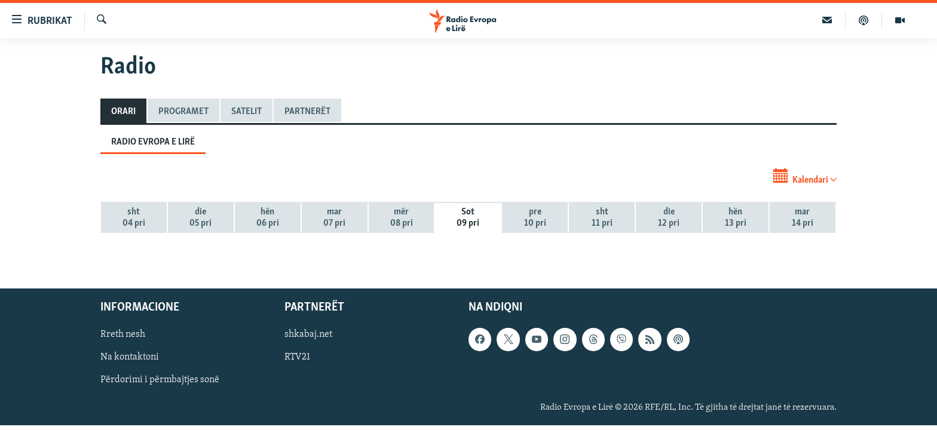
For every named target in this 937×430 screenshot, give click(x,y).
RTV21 (297, 357)
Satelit (246, 111)
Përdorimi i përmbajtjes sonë (159, 380)
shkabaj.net (308, 334)
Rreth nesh (122, 334)
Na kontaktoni (129, 357)
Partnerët (307, 111)
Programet (183, 111)
